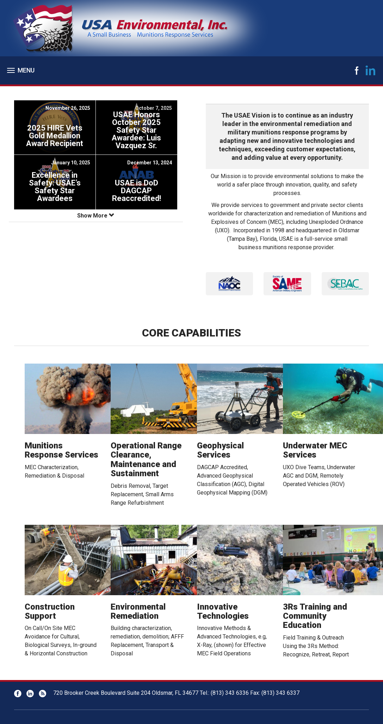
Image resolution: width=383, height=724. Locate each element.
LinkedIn (371, 70)
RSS (42, 693)
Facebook (357, 70)
